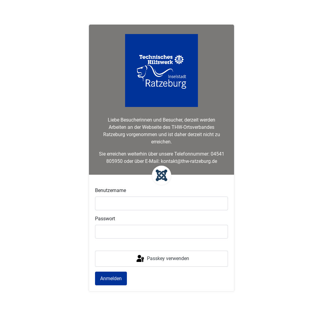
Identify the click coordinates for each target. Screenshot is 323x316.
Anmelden (111, 278)
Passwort (105, 219)
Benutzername (110, 190)
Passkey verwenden (162, 258)
